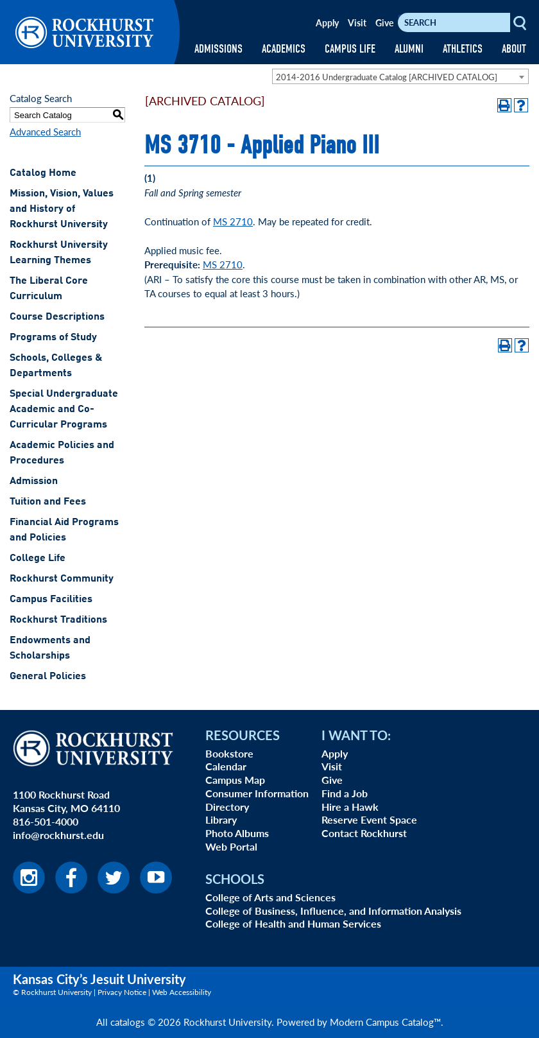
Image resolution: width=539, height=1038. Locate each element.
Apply (327, 22)
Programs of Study (53, 338)
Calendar (225, 766)
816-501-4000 (45, 821)
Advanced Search (45, 131)
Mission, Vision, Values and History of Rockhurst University (62, 209)
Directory (227, 806)
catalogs (127, 1021)
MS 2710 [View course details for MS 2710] (233, 221)
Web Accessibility (181, 992)
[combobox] (400, 76)
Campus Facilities (51, 599)
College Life (37, 558)
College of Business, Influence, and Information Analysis (333, 910)
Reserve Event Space (369, 819)
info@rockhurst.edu (58, 834)
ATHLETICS (463, 49)
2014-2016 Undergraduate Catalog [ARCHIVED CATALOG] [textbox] (386, 77)
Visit (357, 22)
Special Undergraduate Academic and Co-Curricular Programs (64, 409)
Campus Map (235, 779)
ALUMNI (409, 49)
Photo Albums (237, 833)
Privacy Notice (122, 992)
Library (221, 819)
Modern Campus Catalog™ (385, 1021)
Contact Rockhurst (364, 833)
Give (384, 22)
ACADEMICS (283, 49)
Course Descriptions (57, 317)
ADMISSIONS (218, 49)
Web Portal (231, 846)
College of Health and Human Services (293, 923)
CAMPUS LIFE (350, 49)
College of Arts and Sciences (270, 897)
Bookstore (229, 753)
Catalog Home (43, 173)
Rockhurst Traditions (58, 620)
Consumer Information (257, 793)
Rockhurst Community (62, 579)
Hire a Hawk (350, 806)
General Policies (48, 676)
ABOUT (514, 49)
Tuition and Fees (48, 502)
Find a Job (344, 793)
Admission (34, 481)
